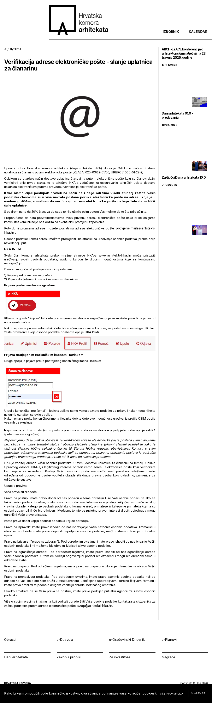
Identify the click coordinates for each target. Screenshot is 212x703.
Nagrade (168, 657)
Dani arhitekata (16, 657)
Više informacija (171, 693)
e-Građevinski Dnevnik (127, 639)
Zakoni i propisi (69, 657)
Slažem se (198, 693)
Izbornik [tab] (124, 35)
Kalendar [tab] (151, 35)
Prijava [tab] (178, 35)
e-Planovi (169, 639)
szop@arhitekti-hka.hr (94, 606)
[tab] (197, 35)
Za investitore (119, 657)
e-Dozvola (65, 639)
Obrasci (10, 639)
